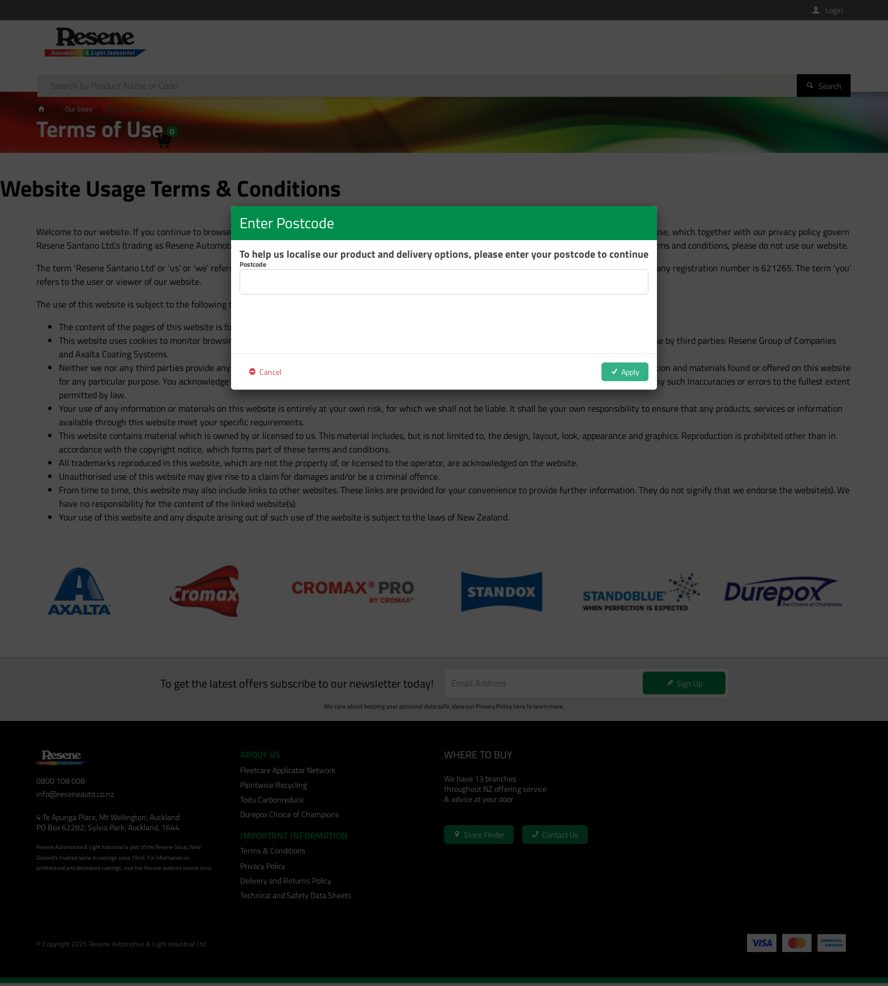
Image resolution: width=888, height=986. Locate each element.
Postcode (253, 264)
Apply (630, 372)
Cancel (270, 372)
